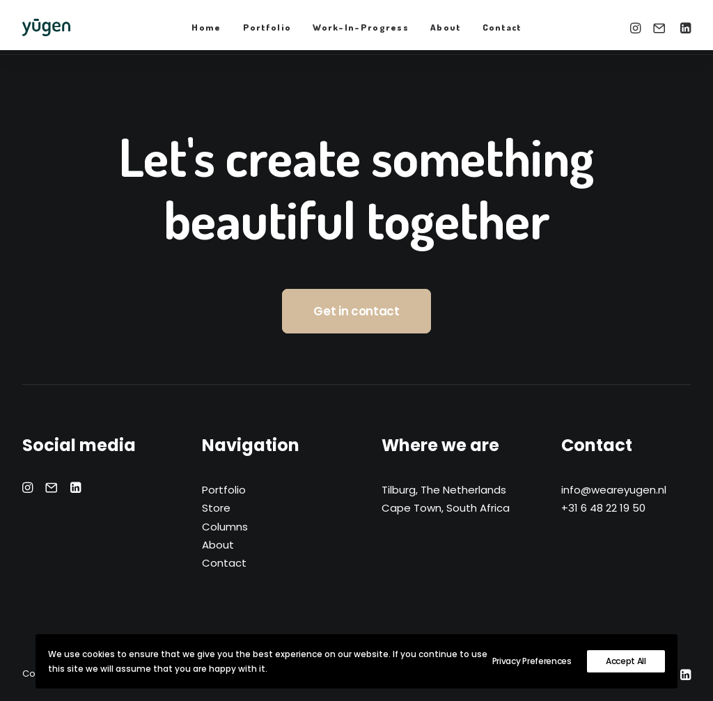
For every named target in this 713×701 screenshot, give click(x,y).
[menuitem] (206, 27)
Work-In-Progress (361, 27)
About (445, 27)
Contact (502, 27)
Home (206, 27)
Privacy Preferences (532, 661)
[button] (637, 27)
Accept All (626, 661)
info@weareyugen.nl (613, 489)
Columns (225, 526)
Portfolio (267, 27)
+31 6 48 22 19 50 (603, 508)
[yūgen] (46, 27)
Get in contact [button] (356, 311)
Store (216, 508)
